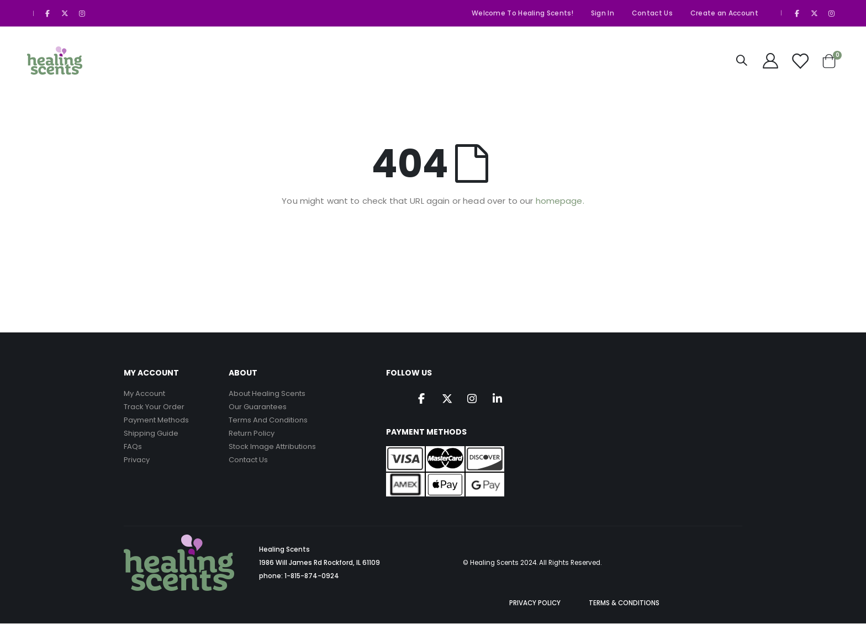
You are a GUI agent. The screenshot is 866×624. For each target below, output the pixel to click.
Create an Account (724, 13)
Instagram (474, 399)
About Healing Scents (267, 393)
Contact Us (652, 13)
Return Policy (251, 433)
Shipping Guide (151, 433)
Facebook (422, 399)
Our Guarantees (258, 406)
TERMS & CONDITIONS (624, 603)
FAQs (133, 446)
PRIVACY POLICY (535, 603)
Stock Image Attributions (272, 446)
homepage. (560, 201)
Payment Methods (156, 420)
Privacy (137, 459)
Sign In (602, 13)
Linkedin (500, 399)
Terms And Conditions (268, 420)
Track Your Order (154, 406)
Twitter (448, 399)
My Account (144, 393)
